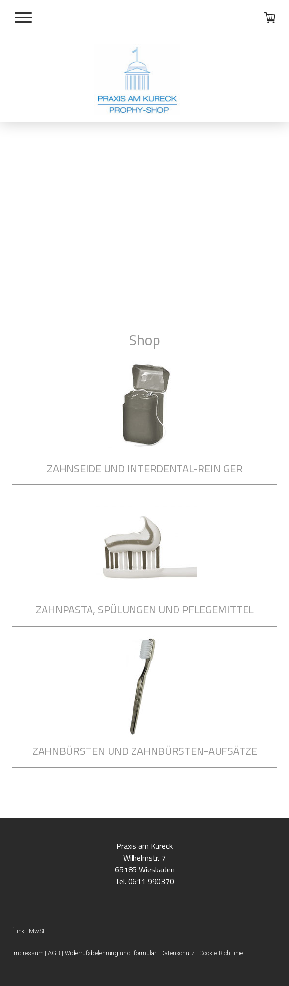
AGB (54, 953)
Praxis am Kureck (144, 846)
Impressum (28, 953)
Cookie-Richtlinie (221, 953)
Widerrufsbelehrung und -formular (110, 953)
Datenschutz (177, 953)
